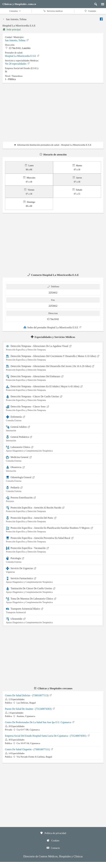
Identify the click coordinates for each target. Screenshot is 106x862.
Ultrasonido (53, 620)
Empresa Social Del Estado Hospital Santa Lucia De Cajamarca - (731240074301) (47, 735)
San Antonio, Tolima (14, 19)
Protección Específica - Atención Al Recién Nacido (53, 509)
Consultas (15, 11)
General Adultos (53, 428)
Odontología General (53, 478)
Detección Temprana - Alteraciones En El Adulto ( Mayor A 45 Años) (53, 387)
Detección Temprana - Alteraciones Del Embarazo (53, 377)
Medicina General (53, 458)
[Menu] (101, 3)
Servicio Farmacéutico (53, 579)
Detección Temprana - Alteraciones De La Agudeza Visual (53, 347)
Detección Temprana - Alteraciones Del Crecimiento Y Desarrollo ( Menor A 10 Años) (53, 357)
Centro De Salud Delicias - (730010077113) (28, 695)
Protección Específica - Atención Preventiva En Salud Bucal (53, 539)
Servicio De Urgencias (53, 569)
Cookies (53, 840)
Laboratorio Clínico (53, 448)
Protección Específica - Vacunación (53, 549)
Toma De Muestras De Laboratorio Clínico (53, 600)
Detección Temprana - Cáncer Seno (53, 408)
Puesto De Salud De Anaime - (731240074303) (30, 709)
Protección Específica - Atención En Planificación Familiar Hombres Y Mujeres (53, 529)
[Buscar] (94, 3)
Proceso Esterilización (53, 499)
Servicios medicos (53, 11)
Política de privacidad (53, 832)
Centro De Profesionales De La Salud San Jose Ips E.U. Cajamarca (40, 722)
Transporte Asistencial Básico (53, 610)
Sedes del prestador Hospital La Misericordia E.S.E (52, 327)
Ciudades (90, 11)
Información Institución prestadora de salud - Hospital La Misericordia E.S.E (54, 144)
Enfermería (53, 418)
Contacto (53, 847)
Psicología (53, 559)
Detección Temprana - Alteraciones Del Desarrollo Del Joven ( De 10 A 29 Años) (53, 367)
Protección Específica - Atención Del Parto (53, 519)
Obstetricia (53, 468)
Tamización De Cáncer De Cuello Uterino (53, 589)
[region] (53, 113)
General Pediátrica (53, 438)
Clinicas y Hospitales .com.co (19, 4)
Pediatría (53, 489)
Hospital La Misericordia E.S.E (22, 56)
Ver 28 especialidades (17, 63)
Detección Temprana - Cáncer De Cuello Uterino (53, 398)
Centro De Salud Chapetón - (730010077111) (29, 749)
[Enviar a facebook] (102, 19)
